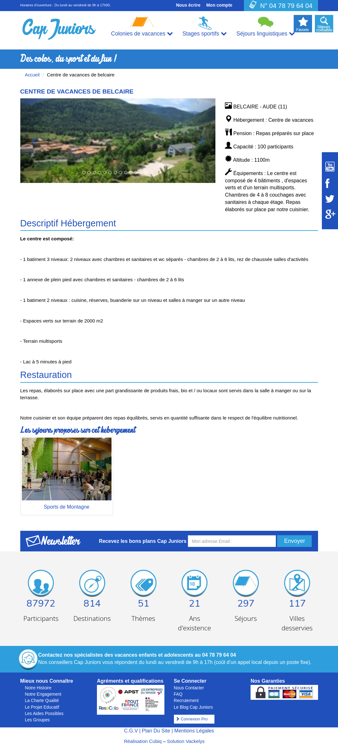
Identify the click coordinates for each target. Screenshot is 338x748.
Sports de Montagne (66, 507)
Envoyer (294, 541)
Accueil (32, 74)
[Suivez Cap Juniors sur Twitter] (330, 199)
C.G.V (131, 730)
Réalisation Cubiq (143, 741)
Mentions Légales (194, 730)
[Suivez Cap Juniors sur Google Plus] (330, 214)
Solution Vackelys (186, 741)
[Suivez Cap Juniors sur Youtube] (330, 167)
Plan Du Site (156, 730)
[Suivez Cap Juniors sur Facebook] (330, 183)
